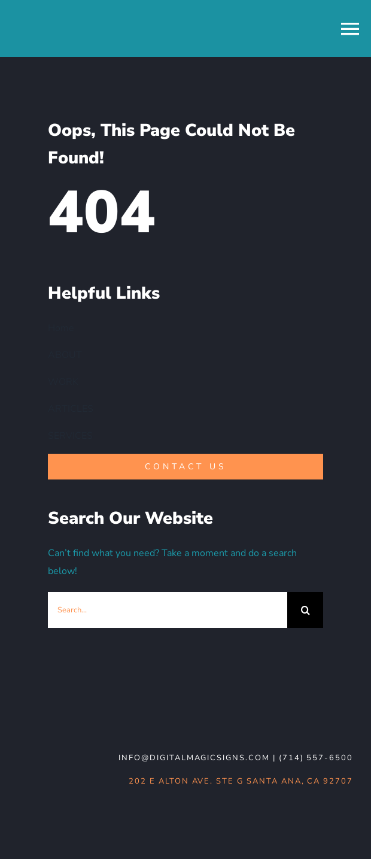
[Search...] (167, 610)
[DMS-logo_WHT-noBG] (105, 710)
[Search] (305, 610)
